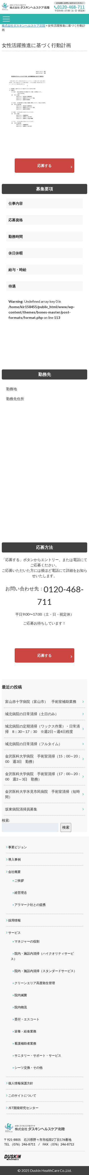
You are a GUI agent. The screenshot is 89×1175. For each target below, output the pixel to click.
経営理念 (20, 892)
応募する (44, 165)
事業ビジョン (17, 847)
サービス (14, 932)
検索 (65, 827)
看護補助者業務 (25, 1043)
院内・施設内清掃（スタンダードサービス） (45, 971)
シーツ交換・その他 (28, 1067)
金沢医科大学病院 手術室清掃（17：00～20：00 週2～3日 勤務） (43, 776)
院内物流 (20, 1007)
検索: (6, 820)
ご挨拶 (19, 880)
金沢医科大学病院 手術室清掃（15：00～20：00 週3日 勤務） (43, 758)
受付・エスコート (26, 1019)
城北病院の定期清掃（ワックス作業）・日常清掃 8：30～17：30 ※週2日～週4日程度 (42, 729)
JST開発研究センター (23, 1108)
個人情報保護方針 (20, 1083)
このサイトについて (22, 1095)
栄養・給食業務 (25, 1031)
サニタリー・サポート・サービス (37, 1055)
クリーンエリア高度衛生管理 (34, 983)
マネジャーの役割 (26, 941)
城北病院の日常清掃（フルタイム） (33, 744)
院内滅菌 (20, 995)
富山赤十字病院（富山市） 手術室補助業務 (40, 701)
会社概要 (14, 872)
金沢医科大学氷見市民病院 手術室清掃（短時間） (42, 794)
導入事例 (14, 859)
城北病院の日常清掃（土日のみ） (32, 714)
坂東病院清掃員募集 (21, 809)
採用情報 (14, 920)
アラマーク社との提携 (30, 904)
